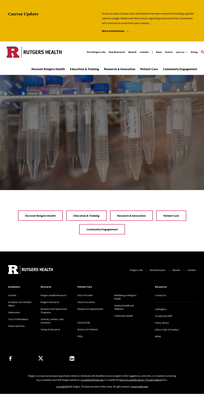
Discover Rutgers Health (48, 69)
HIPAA (158, 336)
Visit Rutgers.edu (96, 52)
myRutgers (160, 309)
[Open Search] (202, 52)
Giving (194, 52)
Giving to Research (50, 329)
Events (169, 52)
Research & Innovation (119, 69)
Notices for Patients (88, 329)
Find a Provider (85, 295)
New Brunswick (117, 52)
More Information (115, 31)
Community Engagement (180, 69)
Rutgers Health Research (53, 295)
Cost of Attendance (18, 319)
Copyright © (62, 386)
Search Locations (86, 302)
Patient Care (149, 69)
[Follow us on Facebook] (10, 358)
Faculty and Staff (163, 315)
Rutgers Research (50, 302)
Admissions (14, 312)
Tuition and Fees (16, 326)
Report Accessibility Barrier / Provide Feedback (140, 380)
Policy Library (162, 322)
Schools (12, 295)
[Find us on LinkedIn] (72, 358)
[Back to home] (30, 270)
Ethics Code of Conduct (167, 329)
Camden (144, 52)
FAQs (80, 336)
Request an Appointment (90, 308)
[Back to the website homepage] (34, 52)
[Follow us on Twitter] (40, 358)
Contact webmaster (139, 386)
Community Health (123, 315)
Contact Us (160, 295)
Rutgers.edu (136, 270)
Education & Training (84, 69)
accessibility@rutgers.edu (92, 380)
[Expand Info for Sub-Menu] (181, 52)
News (159, 52)
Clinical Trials (84, 322)
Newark (132, 52)
